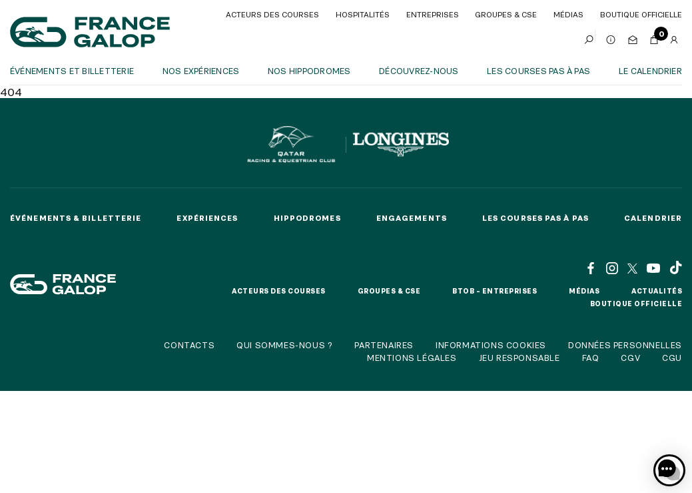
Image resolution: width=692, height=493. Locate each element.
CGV (630, 357)
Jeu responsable (519, 357)
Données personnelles (625, 345)
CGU (672, 357)
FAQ (590, 357)
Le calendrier (650, 70)
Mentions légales (412, 357)
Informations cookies (491, 345)
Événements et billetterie (72, 70)
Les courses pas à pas (538, 70)
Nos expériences (201, 70)
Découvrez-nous (418, 70)
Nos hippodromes (309, 70)
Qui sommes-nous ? (284, 345)
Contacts (189, 345)
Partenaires (384, 345)
